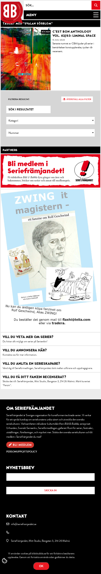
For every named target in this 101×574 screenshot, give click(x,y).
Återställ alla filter (78, 99)
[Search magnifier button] (95, 5)
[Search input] (58, 5)
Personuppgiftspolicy (21, 452)
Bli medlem (22, 445)
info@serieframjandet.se (23, 524)
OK (41, 566)
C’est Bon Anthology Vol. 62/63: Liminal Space (74, 33)
